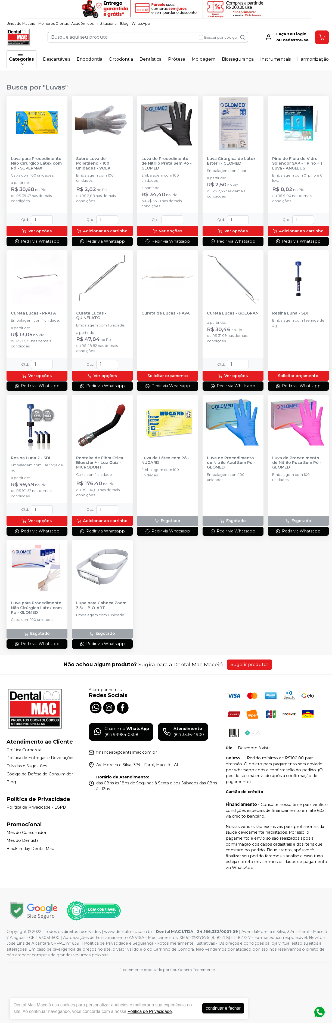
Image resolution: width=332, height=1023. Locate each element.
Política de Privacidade (150, 1011)
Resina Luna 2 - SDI (30, 458)
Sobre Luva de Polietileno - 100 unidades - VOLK (93, 163)
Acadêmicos (82, 23)
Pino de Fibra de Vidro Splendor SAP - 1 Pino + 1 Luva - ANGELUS (297, 163)
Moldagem (203, 59)
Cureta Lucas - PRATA (33, 313)
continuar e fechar (223, 1008)
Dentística (150, 59)
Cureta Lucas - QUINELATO (91, 315)
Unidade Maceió (21, 23)
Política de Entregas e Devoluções (40, 758)
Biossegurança (238, 59)
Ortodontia (121, 59)
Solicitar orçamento (167, 375)
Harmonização (313, 59)
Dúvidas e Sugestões (27, 765)
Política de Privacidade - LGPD (36, 807)
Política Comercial (24, 749)
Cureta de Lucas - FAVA (165, 313)
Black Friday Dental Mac (30, 848)
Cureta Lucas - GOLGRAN (233, 313)
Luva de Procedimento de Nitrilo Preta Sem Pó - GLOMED (166, 163)
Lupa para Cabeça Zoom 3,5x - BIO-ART (101, 605)
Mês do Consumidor (26, 832)
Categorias (21, 59)
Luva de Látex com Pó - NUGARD (165, 460)
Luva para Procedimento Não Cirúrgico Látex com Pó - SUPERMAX (36, 163)
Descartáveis (56, 59)
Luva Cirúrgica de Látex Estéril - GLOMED (231, 161)
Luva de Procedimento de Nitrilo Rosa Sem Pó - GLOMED (296, 463)
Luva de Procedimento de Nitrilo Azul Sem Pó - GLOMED (231, 463)
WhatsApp (141, 23)
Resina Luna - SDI (290, 313)
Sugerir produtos (249, 664)
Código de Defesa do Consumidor (40, 774)
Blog (124, 23)
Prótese (176, 59)
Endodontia (89, 59)
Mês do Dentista (23, 840)
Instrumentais (275, 59)
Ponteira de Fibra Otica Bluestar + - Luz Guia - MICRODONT (99, 463)
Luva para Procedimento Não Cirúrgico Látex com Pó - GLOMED (36, 608)
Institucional (107, 23)
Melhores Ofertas (53, 23)
